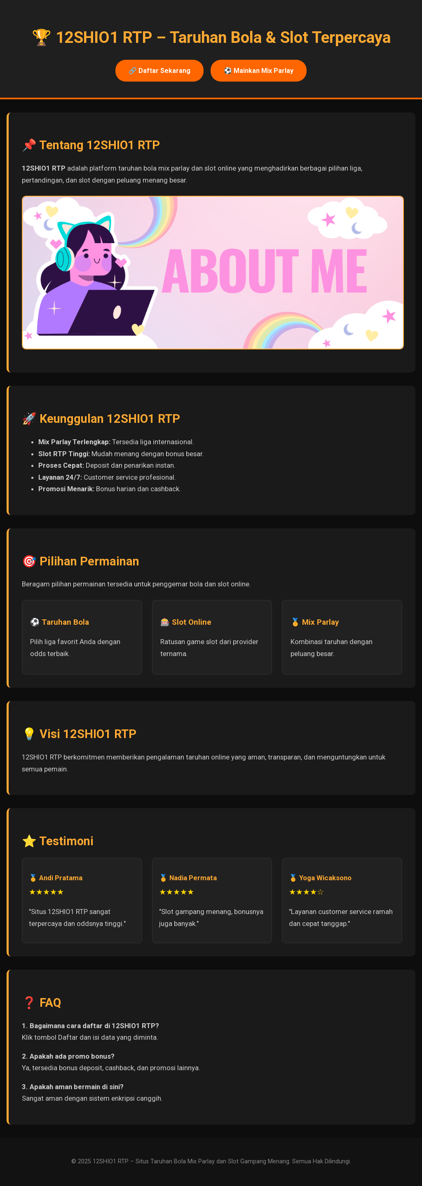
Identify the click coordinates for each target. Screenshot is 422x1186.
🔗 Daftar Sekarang (159, 71)
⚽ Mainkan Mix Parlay (258, 71)
